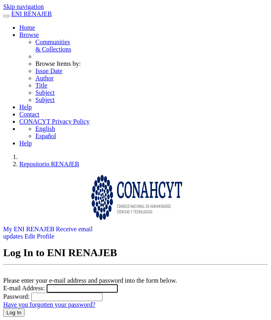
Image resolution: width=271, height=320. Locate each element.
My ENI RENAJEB (28, 229)
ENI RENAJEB (31, 13)
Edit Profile (39, 236)
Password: (16, 296)
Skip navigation (23, 6)
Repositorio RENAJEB (49, 164)
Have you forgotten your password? (49, 304)
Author (44, 78)
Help (25, 107)
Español (45, 135)
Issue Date (48, 70)
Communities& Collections (53, 46)
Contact (29, 114)
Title (41, 85)
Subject (45, 92)
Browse (29, 34)
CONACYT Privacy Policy (54, 121)
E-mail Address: (24, 288)
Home (27, 27)
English (45, 128)
